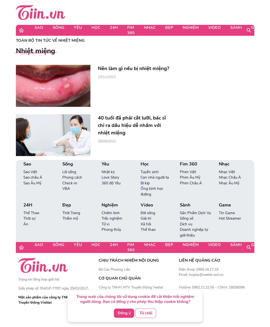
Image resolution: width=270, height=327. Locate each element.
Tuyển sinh (150, 171)
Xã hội (146, 224)
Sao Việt (30, 171)
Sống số (186, 218)
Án (25, 224)
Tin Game (227, 212)
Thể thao (148, 229)
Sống (58, 27)
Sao (39, 27)
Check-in (69, 183)
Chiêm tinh (111, 212)
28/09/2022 (107, 141)
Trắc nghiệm (112, 218)
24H (114, 27)
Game (257, 27)
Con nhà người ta (155, 177)
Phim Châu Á (191, 183)
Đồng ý (124, 313)
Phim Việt (188, 171)
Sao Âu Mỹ (32, 183)
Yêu (78, 27)
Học (95, 27)
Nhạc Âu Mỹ (229, 183)
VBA (66, 188)
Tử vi (105, 224)
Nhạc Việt (227, 171)
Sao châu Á (32, 177)
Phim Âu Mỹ (190, 177)
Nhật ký (108, 171)
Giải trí (146, 218)
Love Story (110, 177)
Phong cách (72, 177)
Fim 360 (131, 30)
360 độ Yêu (111, 183)
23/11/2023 (107, 77)
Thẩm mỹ (70, 218)
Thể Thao (31, 212)
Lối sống (69, 171)
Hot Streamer (230, 218)
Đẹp (169, 27)
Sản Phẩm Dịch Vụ (195, 212)
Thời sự (29, 218)
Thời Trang (71, 212)
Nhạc (150, 27)
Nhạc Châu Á (230, 177)
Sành (236, 27)
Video (214, 27)
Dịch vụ (186, 224)
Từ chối (145, 313)
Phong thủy (111, 229)
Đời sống (148, 212)
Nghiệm (191, 27)
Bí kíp (145, 183)
